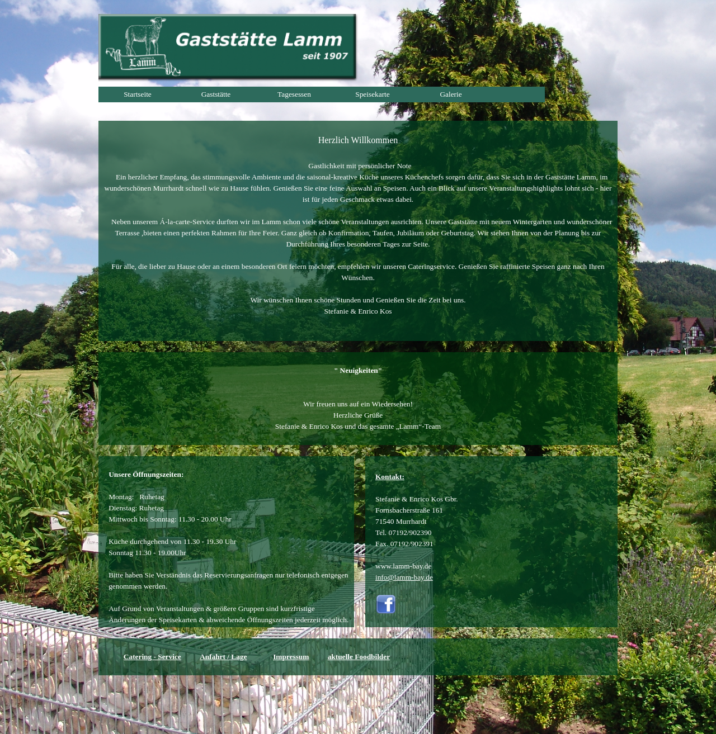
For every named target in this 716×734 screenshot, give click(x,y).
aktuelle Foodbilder (359, 656)
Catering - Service (152, 656)
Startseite (138, 94)
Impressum (291, 656)
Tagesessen (294, 94)
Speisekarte (372, 94)
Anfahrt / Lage (223, 656)
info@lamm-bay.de (404, 577)
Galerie (450, 94)
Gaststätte (216, 94)
